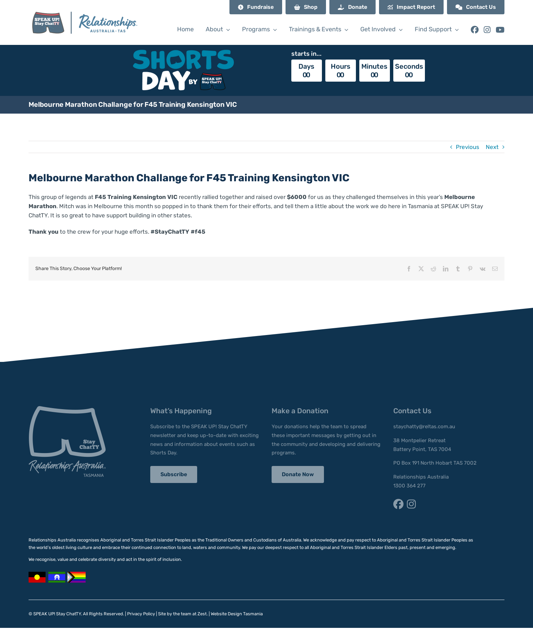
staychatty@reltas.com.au (424, 426)
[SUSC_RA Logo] (84, 5)
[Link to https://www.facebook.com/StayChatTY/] (475, 30)
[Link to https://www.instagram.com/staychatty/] (487, 30)
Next (492, 147)
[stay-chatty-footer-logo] (67, 408)
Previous (467, 147)
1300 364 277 (409, 486)
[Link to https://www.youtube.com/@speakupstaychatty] (500, 30)
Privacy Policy (141, 613)
